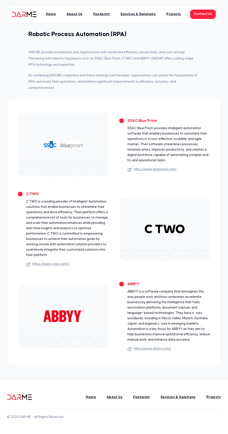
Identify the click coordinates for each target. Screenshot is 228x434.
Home (51, 14)
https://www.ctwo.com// (47, 264)
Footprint (101, 14)
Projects (173, 14)
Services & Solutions (138, 14)
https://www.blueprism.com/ (151, 170)
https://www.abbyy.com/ (149, 349)
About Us (74, 14)
